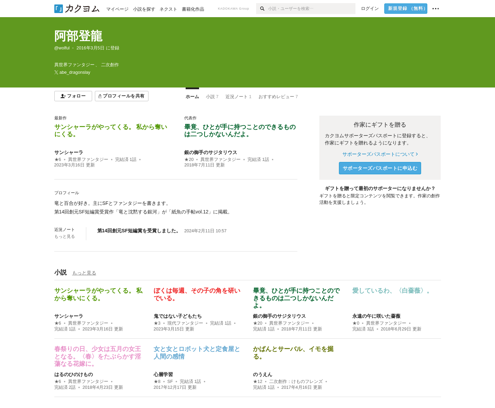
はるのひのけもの (73, 374)
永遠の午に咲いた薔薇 (376, 316)
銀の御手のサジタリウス (210, 152)
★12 (257, 381)
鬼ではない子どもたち (178, 316)
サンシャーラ (68, 152)
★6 (57, 159)
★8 (157, 381)
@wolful (62, 48)
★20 (189, 159)
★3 (157, 323)
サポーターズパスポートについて (380, 154)
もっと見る (64, 236)
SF (170, 381)
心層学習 (163, 374)
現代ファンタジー (185, 323)
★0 (355, 323)
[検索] (262, 8)
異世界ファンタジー (88, 159)
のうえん (262, 374)
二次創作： (296, 381)
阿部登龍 (78, 36)
